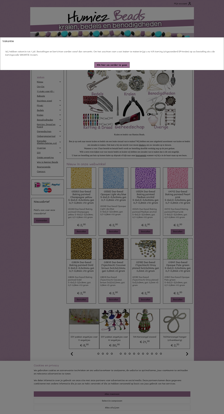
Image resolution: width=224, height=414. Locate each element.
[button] (112, 65)
